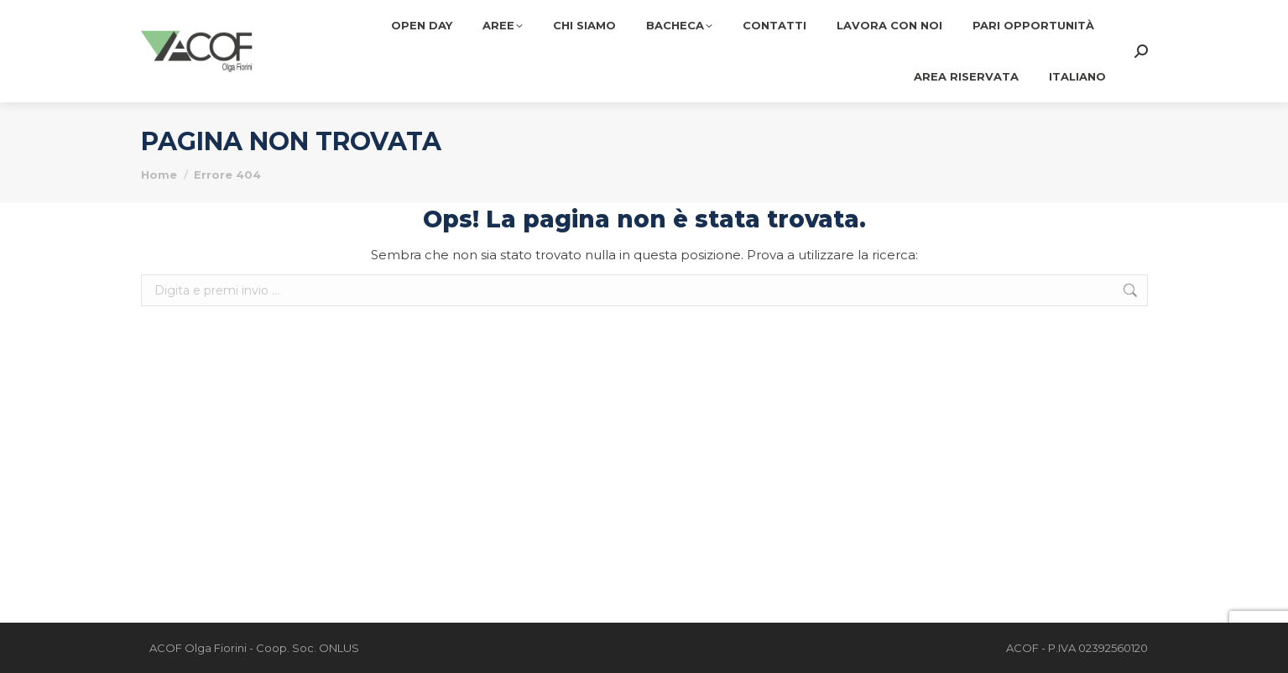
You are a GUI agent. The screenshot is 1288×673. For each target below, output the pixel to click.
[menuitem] (1077, 76)
